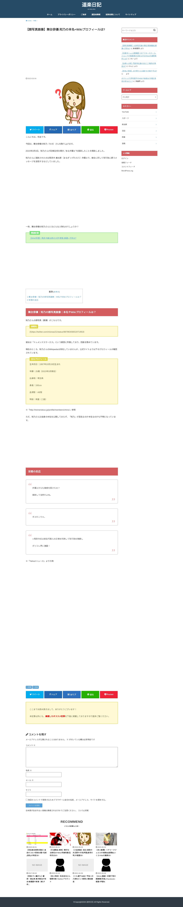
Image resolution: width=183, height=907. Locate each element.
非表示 (56, 292)
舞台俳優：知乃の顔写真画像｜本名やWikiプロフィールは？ (54, 297)
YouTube (125, 112)
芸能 (36, 687)
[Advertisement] (72, 52)
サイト (28, 790)
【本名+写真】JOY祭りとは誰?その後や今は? (139, 71)
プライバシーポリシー (67, 15)
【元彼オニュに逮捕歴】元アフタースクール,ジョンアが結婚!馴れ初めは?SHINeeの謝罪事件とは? (139, 56)
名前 (29, 770)
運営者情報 (95, 15)
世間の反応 (33, 300)
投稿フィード (126, 163)
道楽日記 (91, 5)
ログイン (124, 158)
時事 (29, 687)
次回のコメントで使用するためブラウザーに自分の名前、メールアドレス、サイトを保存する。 (67, 800)
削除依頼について (113, 15)
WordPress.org (127, 171)
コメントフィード (128, 167)
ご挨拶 (83, 15)
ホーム (49, 15)
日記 (123, 131)
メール (30, 780)
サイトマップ (130, 15)
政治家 (124, 124)
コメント (30, 745)
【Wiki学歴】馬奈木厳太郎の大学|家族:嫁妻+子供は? (53, 238)
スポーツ (125, 118)
